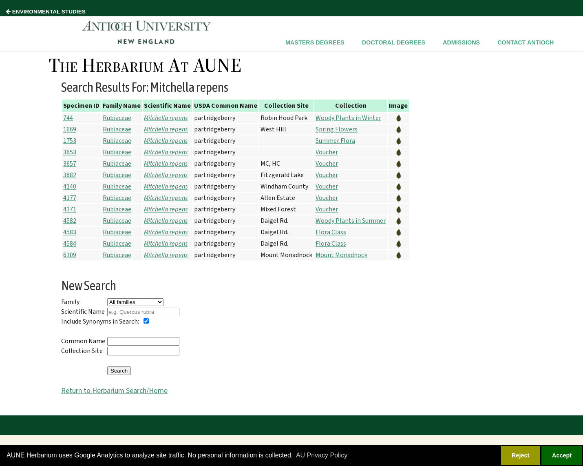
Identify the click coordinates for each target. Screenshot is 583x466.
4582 (69, 220)
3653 (69, 152)
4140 (69, 186)
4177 (69, 197)
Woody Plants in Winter (348, 117)
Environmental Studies (46, 12)
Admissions (461, 42)
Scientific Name (83, 311)
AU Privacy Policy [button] (321, 455)
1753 (69, 140)
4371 (69, 209)
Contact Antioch (525, 42)
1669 (69, 129)
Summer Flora (335, 140)
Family (70, 301)
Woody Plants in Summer (351, 220)
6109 (69, 255)
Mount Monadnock (341, 255)
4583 (69, 232)
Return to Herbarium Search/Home (114, 391)
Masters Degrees (314, 42)
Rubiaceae (117, 117)
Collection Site (82, 350)
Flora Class (331, 232)
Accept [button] (562, 455)
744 (68, 117)
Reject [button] (520, 455)
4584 (69, 243)
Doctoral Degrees (393, 42)
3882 (69, 175)
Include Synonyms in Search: (100, 321)
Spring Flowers (337, 129)
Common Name (83, 341)
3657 (69, 163)
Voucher (327, 152)
